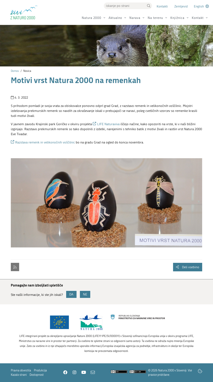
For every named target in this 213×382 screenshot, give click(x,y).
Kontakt (198, 18)
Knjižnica (177, 18)
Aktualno (115, 18)
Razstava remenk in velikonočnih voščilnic (45, 142)
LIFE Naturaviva (108, 124)
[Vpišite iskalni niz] (124, 5)
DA (71, 294)
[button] (148, 5)
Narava (134, 18)
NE (85, 294)
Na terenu (155, 18)
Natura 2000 (91, 18)
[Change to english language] (201, 6)
